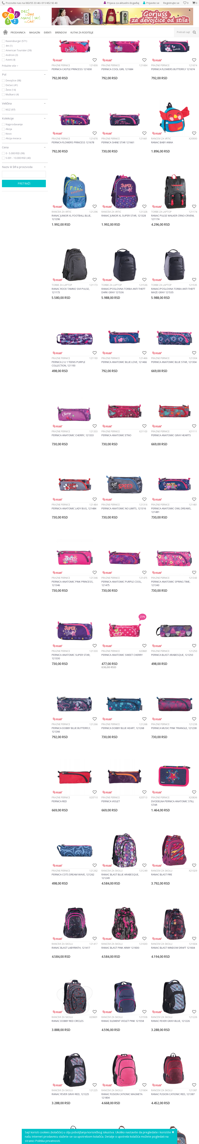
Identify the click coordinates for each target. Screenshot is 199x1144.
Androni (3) (12, 92)
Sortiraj (175, 46)
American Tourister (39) (18, 87)
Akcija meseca (13, 175)
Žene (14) (11, 127)
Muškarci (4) (12, 131)
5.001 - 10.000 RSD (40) (18, 195)
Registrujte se (171, 3)
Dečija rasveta (14, 60)
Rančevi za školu (112, 908)
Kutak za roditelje (17, 64)
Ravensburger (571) (16, 78)
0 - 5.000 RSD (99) (15, 190)
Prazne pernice (61, 103)
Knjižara (11, 55)
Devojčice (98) (13, 117)
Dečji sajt (7, 39)
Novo (9, 171)
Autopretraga (157, 46)
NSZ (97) (10, 147)
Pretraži (24, 221)
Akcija (9, 166)
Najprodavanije (14, 161)
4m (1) (9, 83)
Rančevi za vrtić (161, 176)
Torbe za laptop (161, 249)
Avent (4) (10, 97)
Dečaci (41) (12, 122)
